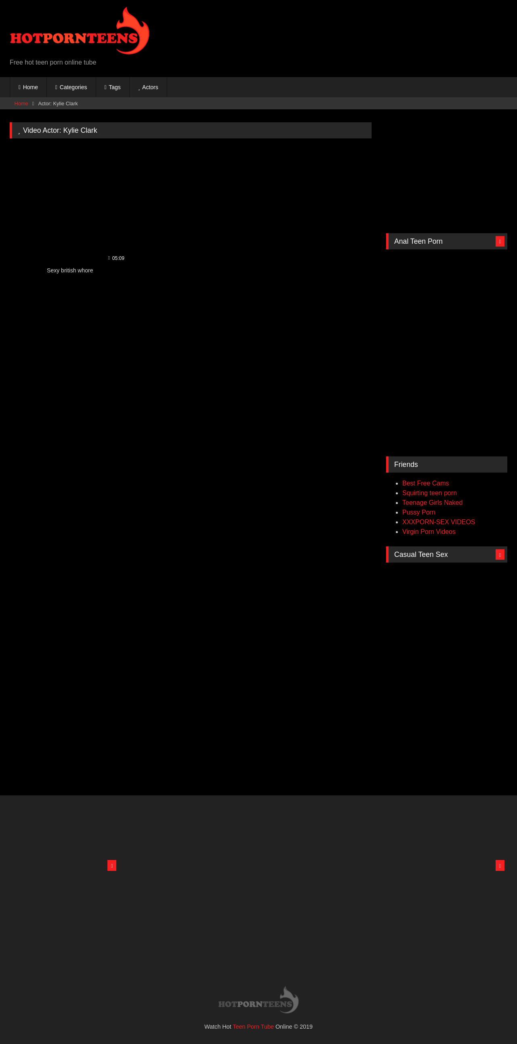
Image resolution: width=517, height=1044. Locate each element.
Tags (115, 87)
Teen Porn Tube (253, 1026)
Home (30, 87)
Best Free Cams (425, 483)
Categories (73, 87)
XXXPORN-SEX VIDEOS (438, 522)
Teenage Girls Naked (432, 502)
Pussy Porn (418, 512)
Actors (150, 87)
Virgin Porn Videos (429, 531)
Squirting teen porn (429, 493)
